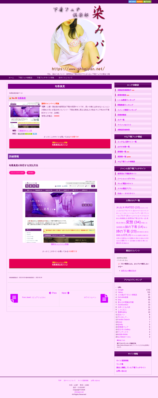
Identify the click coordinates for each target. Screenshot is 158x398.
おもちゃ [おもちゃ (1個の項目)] (144, 208)
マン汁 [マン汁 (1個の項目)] (143, 215)
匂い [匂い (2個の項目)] (143, 218)
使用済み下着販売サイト (127, 173)
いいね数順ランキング (126, 100)
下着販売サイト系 (25, 131)
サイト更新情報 (122, 361)
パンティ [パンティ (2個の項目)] (138, 213)
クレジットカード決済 (17, 172)
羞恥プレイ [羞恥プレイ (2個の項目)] (126, 241)
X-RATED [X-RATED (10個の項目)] (131, 207)
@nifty (120, 324)
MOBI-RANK (123, 334)
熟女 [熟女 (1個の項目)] (138, 238)
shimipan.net (79, 392)
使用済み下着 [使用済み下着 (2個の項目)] (134, 218)
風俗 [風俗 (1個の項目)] (126, 243)
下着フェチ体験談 (25, 78)
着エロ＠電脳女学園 (126, 302)
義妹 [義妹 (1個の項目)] (134, 240)
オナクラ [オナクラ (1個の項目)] (139, 210)
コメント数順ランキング (127, 110)
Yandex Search (124, 320)
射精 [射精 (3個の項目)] (119, 235)
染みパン (121, 315)
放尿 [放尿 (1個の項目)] (140, 235)
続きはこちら (121, 340)
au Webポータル (124, 337)
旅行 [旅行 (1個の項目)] (145, 235)
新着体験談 (123, 95)
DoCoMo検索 (123, 297)
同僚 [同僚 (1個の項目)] (123, 223)
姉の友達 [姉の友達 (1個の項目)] (141, 232)
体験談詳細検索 (124, 130)
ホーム (11, 78)
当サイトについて (65, 78)
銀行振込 (30, 172)
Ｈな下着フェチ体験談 (126, 161)
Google (120, 290)
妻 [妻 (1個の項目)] (145, 227)
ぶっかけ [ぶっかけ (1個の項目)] (120, 210)
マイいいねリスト (124, 125)
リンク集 (119, 364)
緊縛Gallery (122, 312)
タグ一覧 (121, 120)
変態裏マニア (123, 327)
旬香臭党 (22, 98)
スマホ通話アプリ (124, 188)
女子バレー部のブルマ (128, 271)
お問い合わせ (121, 371)
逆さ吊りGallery (124, 329)
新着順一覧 (123, 152)
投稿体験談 (122, 115)
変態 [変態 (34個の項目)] (133, 222)
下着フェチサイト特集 (45, 78)
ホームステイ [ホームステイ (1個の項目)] (134, 215)
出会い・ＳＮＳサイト (126, 193)
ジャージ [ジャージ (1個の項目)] (130, 213)
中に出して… (123, 317)
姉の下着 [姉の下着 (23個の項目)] (126, 231)
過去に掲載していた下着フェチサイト (131, 367)
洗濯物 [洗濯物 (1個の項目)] (132, 238)
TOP (59, 380)
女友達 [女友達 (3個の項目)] (120, 227)
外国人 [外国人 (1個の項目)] (144, 223)
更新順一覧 (124, 157)
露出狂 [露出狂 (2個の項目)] (120, 243)
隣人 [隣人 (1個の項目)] (145, 240)
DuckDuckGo (123, 305)
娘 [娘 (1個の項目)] (146, 232)
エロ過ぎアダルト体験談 (127, 295)
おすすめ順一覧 (124, 147)
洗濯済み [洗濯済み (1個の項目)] (125, 238)
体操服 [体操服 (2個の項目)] (123, 218)
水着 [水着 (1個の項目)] (118, 238)
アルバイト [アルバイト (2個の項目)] (129, 211)
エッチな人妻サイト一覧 (127, 142)
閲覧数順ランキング (125, 105)
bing (119, 300)
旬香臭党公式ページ (60, 144)
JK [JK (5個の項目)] (119, 207)
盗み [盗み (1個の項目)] (143, 238)
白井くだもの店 (124, 307)
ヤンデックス (123, 332)
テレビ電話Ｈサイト (125, 183)
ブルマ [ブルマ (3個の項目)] (124, 215)
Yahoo (120, 292)
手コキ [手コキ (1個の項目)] (135, 235)
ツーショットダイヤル (126, 178)
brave (120, 322)
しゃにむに (122, 310)
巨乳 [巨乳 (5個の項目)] (127, 235)
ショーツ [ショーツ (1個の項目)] (122, 213)
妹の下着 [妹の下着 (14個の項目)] (134, 226)
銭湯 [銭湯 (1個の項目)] (140, 240)
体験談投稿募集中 (126, 90)
